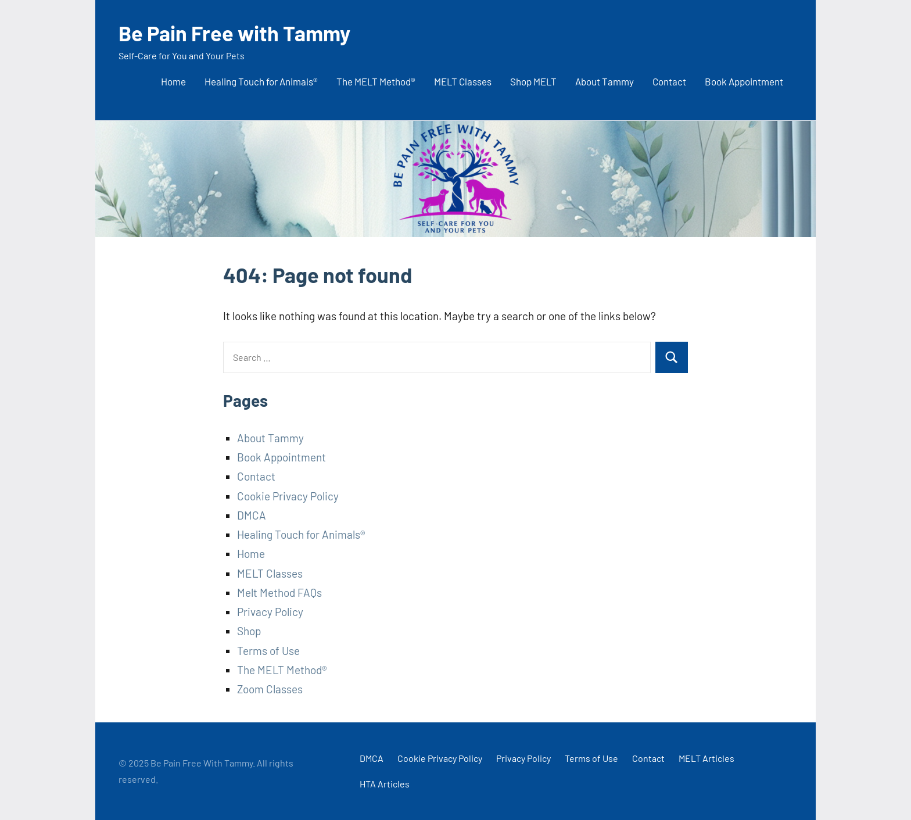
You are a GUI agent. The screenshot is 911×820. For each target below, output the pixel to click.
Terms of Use (268, 650)
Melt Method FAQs (279, 592)
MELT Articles (706, 758)
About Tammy (604, 81)
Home (173, 81)
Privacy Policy (270, 611)
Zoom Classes (270, 689)
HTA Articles (385, 783)
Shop (249, 631)
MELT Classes (463, 81)
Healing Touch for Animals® (261, 81)
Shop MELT (533, 81)
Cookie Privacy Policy (288, 496)
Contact (669, 81)
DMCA (251, 515)
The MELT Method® (375, 81)
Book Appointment (744, 81)
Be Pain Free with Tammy (234, 32)
